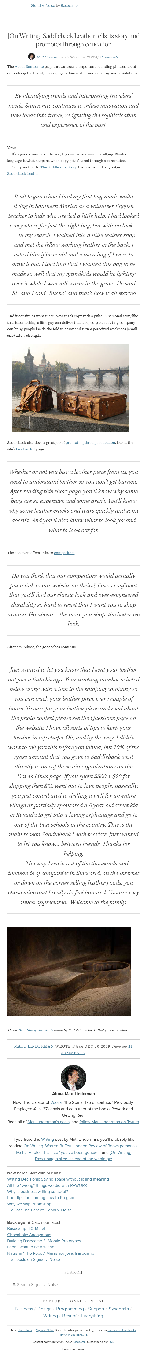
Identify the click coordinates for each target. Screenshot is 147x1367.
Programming (70, 1309)
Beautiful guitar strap (35, 1030)
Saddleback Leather (23, 173)
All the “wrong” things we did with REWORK (47, 1185)
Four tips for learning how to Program (41, 1197)
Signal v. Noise (43, 5)
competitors (64, 553)
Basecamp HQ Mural (26, 1228)
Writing (47, 1139)
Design (44, 1309)
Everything (92, 1316)
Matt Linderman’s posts (49, 1121)
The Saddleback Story (58, 167)
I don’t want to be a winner (31, 1247)
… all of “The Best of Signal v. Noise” (40, 1210)
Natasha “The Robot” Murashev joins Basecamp (50, 1253)
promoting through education (90, 442)
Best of (69, 1316)
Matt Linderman (48, 57)
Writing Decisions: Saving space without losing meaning (58, 1179)
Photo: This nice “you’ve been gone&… (64, 1152)
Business (24, 1309)
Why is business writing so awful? (37, 1191)
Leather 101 (25, 449)
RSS (111, 1342)
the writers (25, 1330)
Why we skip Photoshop (29, 1204)
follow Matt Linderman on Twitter (109, 1121)
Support (96, 1309)
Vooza (56, 1102)
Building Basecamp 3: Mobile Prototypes (44, 1241)
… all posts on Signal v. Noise (33, 1259)
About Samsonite (29, 66)
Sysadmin (119, 1309)
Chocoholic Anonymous (29, 1234)
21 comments (108, 57)
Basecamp (69, 5)
